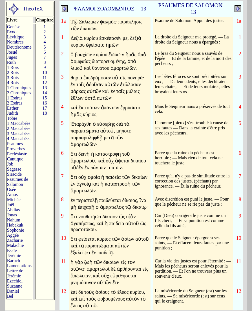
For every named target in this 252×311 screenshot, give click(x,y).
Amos (12, 194)
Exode (13, 31)
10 (44, 72)
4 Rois (13, 82)
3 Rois (13, 77)
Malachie (15, 245)
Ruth (11, 62)
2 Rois (13, 72)
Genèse (13, 26)
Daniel (13, 291)
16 (44, 103)
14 (44, 92)
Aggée (13, 235)
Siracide (14, 174)
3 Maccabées (18, 133)
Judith (12, 113)
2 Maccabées (18, 128)
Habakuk (15, 225)
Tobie (12, 118)
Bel (10, 296)
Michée (14, 199)
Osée (11, 189)
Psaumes (15, 143)
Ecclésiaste (17, 153)
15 (44, 97)
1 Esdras (15, 97)
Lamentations (19, 265)
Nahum (13, 220)
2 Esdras (15, 103)
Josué (12, 52)
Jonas (12, 214)
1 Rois (13, 67)
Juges (12, 57)
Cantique (15, 158)
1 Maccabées (18, 123)
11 (45, 77)
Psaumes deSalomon (17, 182)
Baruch (13, 260)
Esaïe (12, 250)
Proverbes (16, 148)
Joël (10, 204)
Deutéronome (19, 47)
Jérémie (14, 255)
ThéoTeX (33, 9)
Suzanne (14, 286)
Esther (13, 108)
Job (10, 164)
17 (44, 108)
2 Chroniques (19, 92)
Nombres (15, 42)
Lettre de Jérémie (15, 273)
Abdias (13, 209)
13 (44, 87)
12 (44, 82)
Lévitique (15, 36)
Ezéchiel (15, 281)
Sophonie (15, 230)
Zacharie (15, 240)
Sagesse (14, 169)
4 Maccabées (18, 138)
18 (44, 113)
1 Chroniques (19, 87)
